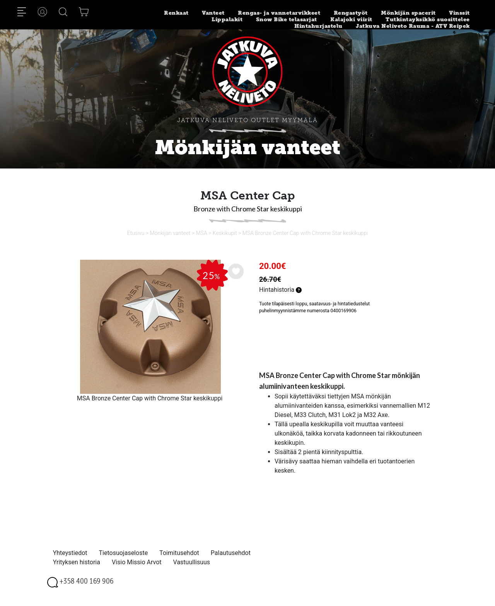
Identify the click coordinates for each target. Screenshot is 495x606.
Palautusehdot (231, 553)
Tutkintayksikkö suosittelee (428, 19)
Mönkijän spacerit (408, 13)
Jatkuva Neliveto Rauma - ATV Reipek (413, 26)
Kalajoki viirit (351, 19)
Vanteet (213, 13)
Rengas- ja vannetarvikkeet (279, 13)
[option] (150, 327)
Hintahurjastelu (318, 26)
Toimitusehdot (179, 553)
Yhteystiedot (70, 553)
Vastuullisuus (191, 562)
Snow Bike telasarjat (286, 19)
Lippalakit (227, 19)
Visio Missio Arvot (137, 562)
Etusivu (136, 233)
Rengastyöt (351, 13)
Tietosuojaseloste (123, 553)
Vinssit (459, 13)
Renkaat (176, 13)
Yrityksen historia (76, 562)
